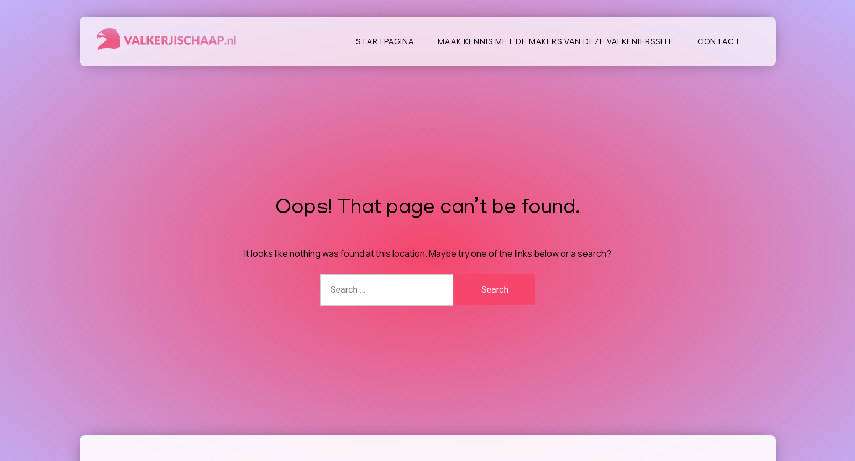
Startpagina (385, 41)
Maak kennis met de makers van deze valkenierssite (556, 41)
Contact (719, 41)
